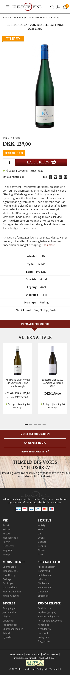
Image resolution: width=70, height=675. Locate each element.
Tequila (42, 546)
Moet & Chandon (12, 591)
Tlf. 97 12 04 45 (50, 654)
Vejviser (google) (47, 612)
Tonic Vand (44, 571)
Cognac (42, 541)
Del (45, 177)
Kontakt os (43, 624)
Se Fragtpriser (13, 176)
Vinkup (6, 554)
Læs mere (49, 245)
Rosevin (7, 533)
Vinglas (7, 616)
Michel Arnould (11, 595)
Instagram (43, 637)
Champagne (9, 566)
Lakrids (42, 579)
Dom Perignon (10, 587)
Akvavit (41, 550)
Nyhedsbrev (44, 629)
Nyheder (7, 637)
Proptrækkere (10, 624)
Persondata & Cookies (50, 620)
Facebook (43, 633)
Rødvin (6, 525)
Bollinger (8, 579)
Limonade (43, 591)
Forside (7, 17)
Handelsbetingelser (48, 616)
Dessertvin (8, 546)
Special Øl (43, 595)
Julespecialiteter (46, 566)
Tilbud (6, 633)
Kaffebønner (44, 575)
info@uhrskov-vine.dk (25, 658)
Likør (40, 554)
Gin (39, 533)
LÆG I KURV (41, 162)
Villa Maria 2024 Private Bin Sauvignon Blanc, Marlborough (17, 383)
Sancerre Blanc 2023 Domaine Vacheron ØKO (52, 383)
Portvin (6, 541)
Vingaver (7, 550)
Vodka (41, 537)
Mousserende (10, 537)
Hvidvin (6, 529)
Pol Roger (8, 583)
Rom (40, 529)
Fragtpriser (44, 641)
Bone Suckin (44, 587)
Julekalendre (9, 612)
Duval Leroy (9, 575)
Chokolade (43, 583)
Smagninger (9, 608)
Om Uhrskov (44, 608)
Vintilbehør (8, 620)
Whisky (41, 525)
